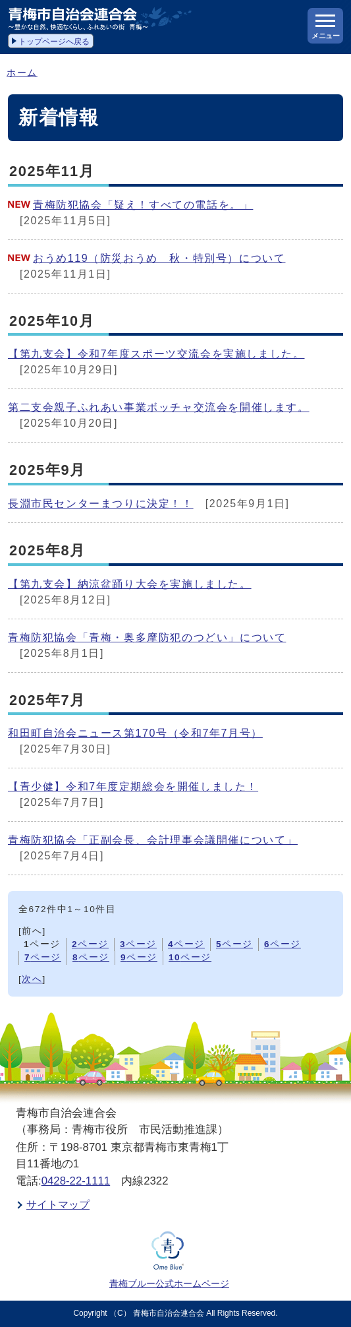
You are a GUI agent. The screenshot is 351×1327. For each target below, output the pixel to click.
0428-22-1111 (76, 1181)
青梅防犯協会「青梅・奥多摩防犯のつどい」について (147, 637)
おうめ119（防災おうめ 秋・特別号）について (159, 258)
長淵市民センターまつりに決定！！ (101, 503)
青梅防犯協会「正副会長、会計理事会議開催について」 (153, 840)
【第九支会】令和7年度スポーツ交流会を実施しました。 (156, 353)
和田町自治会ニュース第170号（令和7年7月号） (135, 733)
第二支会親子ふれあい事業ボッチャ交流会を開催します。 (159, 407)
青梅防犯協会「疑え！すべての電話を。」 (143, 204)
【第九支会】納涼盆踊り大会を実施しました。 (130, 584)
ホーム (22, 73)
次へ (32, 979)
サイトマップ (58, 1204)
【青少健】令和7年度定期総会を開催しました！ (133, 786)
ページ (90, 944)
